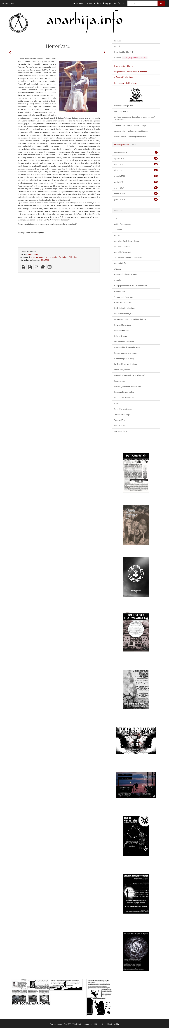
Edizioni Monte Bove (122, 325)
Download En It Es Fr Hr (123, 52)
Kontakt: (130, 57)
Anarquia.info (120, 263)
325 (115, 218)
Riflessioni (73, 257)
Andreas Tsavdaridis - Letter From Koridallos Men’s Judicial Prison (134, 118)
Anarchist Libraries (122, 246)
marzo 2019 (136, 187)
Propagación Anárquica (124, 392)
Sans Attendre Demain (123, 409)
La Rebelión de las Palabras (125, 364)
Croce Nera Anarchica (123, 302)
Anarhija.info (33, 254)
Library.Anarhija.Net (123, 105)
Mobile (116, 1024)
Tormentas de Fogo (122, 414)
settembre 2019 (136, 152)
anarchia (34, 257)
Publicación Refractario (124, 397)
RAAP (116, 403)
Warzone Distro (120, 431)
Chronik (117, 280)
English (117, 46)
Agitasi (117, 235)
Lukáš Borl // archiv (122, 369)
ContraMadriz (120, 291)
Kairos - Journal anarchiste (125, 353)
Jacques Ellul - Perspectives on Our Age (130, 125)
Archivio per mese (121, 144)
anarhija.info (55, 257)
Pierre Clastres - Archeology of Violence (130, 136)
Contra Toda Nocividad (123, 297)
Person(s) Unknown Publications (127, 386)
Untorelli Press (120, 425)
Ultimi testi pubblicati (103, 1024)
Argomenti (88, 1024)
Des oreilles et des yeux (123, 313)
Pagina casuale (56, 1024)
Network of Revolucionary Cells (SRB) (129, 375)
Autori (80, 1024)
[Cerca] (142, 3)
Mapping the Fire (121, 111)
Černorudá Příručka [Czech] (125, 274)
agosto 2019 (136, 158)
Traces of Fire (119, 420)
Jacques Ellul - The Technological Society (131, 131)
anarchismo (44, 257)
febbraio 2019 (136, 193)
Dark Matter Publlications (124, 308)
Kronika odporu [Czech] (124, 358)
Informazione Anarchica (124, 341)
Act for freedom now (122, 224)
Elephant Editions (121, 330)
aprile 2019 (136, 182)
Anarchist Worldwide (122, 252)
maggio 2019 (136, 176)
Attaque (117, 269)
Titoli (74, 1024)
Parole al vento (120, 381)
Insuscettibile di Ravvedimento (127, 347)
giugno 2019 (136, 170)
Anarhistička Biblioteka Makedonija (129, 257)
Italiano (65, 257)
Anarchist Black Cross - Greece (126, 241)
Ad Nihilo (118, 229)
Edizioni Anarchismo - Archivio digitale (130, 319)
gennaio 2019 (136, 199)
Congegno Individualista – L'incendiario (130, 285)
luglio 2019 (136, 164)
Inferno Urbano (120, 336)
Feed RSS (67, 1024)
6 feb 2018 (45, 260)
